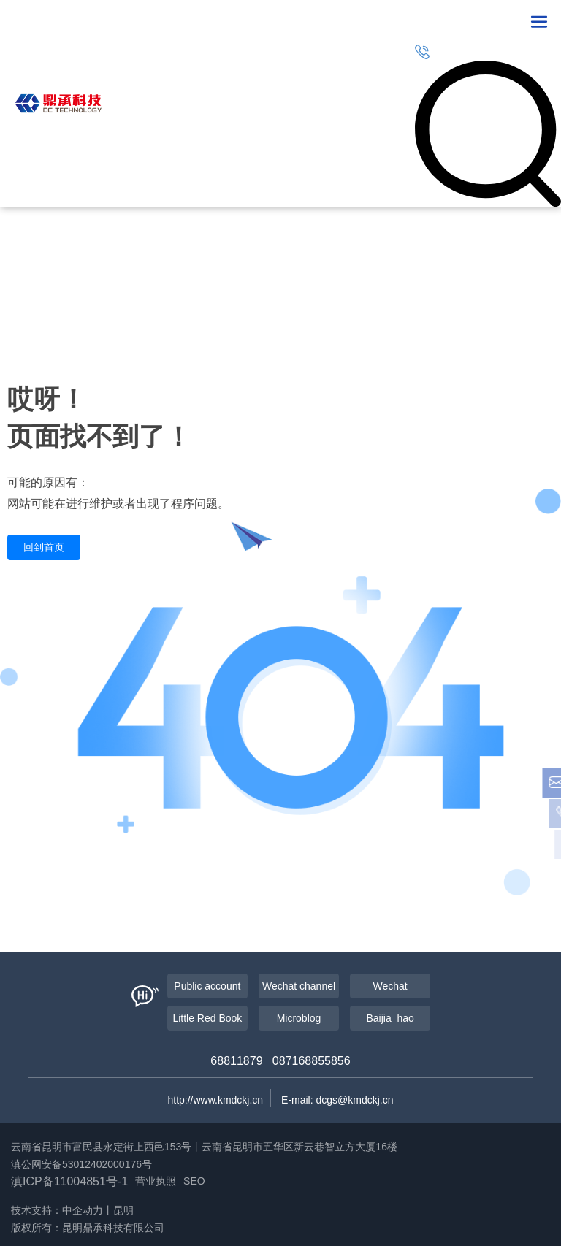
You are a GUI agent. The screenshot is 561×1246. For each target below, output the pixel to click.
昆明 (123, 1210)
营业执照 (155, 1181)
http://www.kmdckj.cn (215, 1100)
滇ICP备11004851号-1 (69, 1181)
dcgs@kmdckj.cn (355, 1100)
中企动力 (82, 1210)
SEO (194, 1181)
